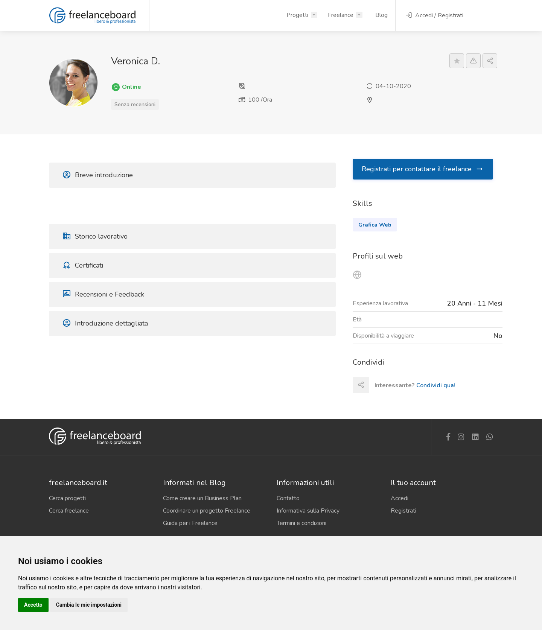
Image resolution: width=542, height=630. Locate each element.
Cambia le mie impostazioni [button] (89, 605)
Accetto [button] (33, 605)
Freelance (340, 15)
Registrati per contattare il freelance (423, 168)
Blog (381, 15)
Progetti (297, 15)
